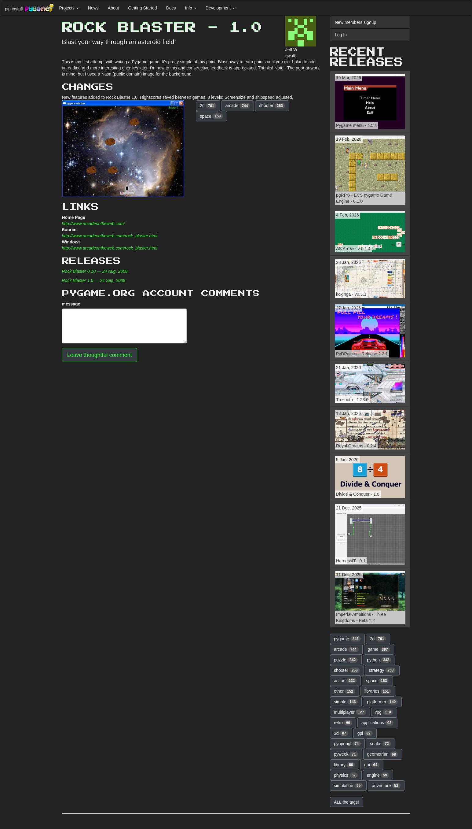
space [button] (211, 116)
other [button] (344, 691)
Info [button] (190, 8)
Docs (171, 8)
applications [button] (377, 723)
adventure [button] (386, 785)
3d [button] (341, 733)
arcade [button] (237, 106)
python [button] (379, 660)
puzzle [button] (346, 660)
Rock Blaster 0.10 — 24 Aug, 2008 (95, 271)
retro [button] (343, 723)
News (93, 8)
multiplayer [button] (350, 712)
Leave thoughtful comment (99, 355)
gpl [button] (365, 733)
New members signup (355, 22)
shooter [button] (272, 106)
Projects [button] (69, 8)
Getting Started (142, 8)
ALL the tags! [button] (346, 802)
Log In (341, 34)
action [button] (345, 680)
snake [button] (380, 743)
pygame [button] (347, 639)
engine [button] (378, 775)
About (113, 8)
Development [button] (220, 8)
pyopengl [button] (347, 743)
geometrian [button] (382, 754)
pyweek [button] (346, 754)
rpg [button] (384, 712)
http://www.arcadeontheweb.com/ (93, 223)
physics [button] (346, 775)
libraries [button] (377, 691)
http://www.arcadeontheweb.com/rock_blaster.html (109, 235)
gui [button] (371, 765)
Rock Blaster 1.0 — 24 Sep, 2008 (94, 280)
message (71, 304)
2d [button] (208, 106)
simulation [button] (348, 785)
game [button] (379, 649)
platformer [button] (382, 702)
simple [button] (346, 702)
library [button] (344, 765)
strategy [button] (382, 670)
